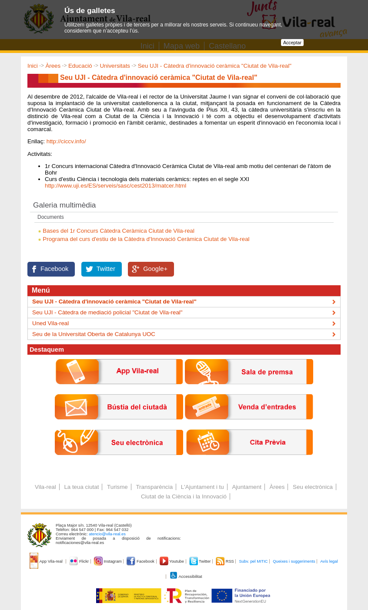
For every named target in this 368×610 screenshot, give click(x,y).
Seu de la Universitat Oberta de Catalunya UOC (93, 334)
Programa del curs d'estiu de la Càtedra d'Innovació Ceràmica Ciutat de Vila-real (146, 239)
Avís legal (329, 561)
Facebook (54, 268)
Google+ (155, 268)
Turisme (117, 487)
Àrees (52, 66)
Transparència (154, 487)
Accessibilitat (185, 576)
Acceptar (292, 42)
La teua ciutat (81, 487)
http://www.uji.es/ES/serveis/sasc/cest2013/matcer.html (115, 185)
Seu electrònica (313, 487)
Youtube (172, 561)
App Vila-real (47, 561)
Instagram (108, 561)
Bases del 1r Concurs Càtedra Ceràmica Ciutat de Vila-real (118, 231)
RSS (225, 561)
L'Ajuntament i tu (202, 487)
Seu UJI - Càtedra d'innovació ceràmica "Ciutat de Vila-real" (214, 66)
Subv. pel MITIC (253, 561)
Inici (32, 66)
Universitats (115, 66)
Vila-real (45, 487)
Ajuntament (246, 487)
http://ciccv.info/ (66, 141)
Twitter (106, 268)
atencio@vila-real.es (107, 534)
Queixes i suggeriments (294, 561)
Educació (80, 66)
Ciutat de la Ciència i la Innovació (184, 496)
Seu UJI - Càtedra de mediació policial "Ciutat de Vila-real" (107, 312)
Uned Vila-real (50, 323)
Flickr (79, 561)
